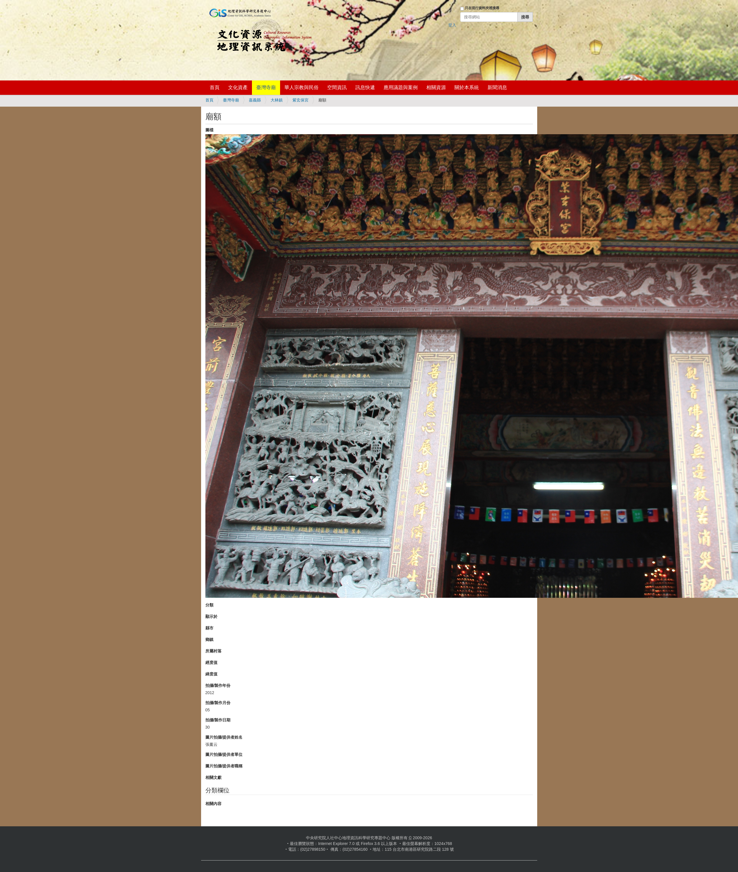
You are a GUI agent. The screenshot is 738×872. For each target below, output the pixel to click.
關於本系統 (466, 87)
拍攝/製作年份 (218, 685)
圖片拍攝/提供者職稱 (224, 766)
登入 (452, 25)
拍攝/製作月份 (218, 702)
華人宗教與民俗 (301, 87)
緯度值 (211, 674)
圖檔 (209, 130)
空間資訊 (337, 87)
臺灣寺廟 (266, 87)
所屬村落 (213, 651)
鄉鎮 (209, 639)
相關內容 (213, 803)
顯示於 (211, 616)
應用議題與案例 (401, 87)
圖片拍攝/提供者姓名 (224, 737)
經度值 (211, 662)
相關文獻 (213, 777)
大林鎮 (277, 100)
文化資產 (238, 87)
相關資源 (436, 87)
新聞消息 (497, 87)
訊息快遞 (365, 87)
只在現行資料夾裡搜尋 (482, 8)
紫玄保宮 (300, 100)
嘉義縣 (255, 100)
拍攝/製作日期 (218, 720)
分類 (209, 605)
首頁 (214, 87)
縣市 (209, 628)
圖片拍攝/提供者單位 (224, 754)
